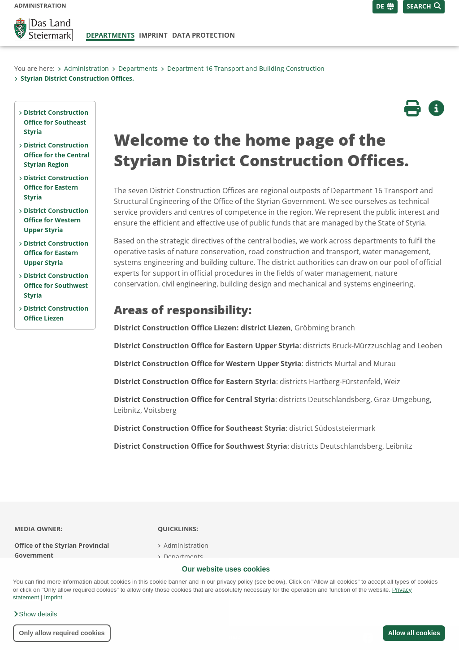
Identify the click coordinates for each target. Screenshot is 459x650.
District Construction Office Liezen (56, 313)
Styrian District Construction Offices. (74, 78)
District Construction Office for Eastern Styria (56, 187)
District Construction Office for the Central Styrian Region (56, 155)
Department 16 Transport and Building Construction (243, 68)
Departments (110, 34)
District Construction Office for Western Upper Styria (56, 220)
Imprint (53, 597)
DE (380, 6)
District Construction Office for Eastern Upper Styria (56, 253)
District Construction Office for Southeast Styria (56, 122)
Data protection (203, 34)
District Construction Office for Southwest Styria (56, 285)
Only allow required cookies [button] (61, 633)
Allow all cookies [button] (414, 633)
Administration (83, 68)
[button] (35, 614)
